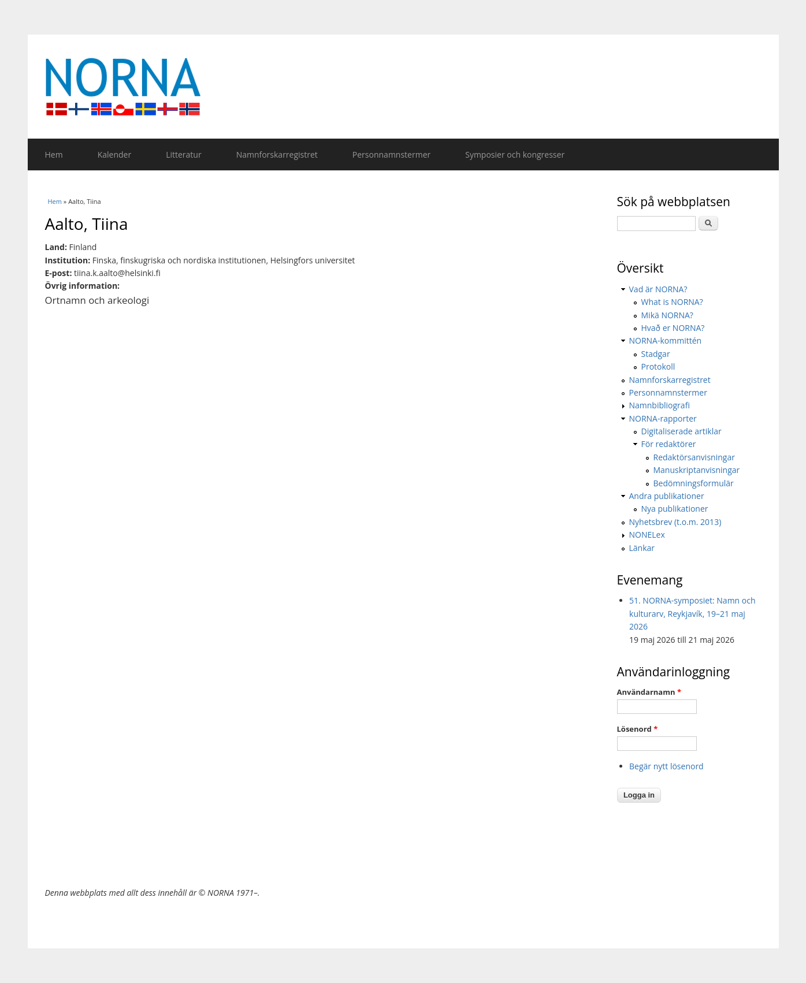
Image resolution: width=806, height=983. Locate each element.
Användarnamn (649, 692)
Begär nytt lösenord (666, 766)
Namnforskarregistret (277, 154)
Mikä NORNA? (667, 315)
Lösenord (637, 729)
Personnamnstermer (391, 154)
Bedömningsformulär (693, 483)
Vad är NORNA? (658, 289)
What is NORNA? (672, 301)
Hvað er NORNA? (673, 327)
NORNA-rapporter (663, 418)
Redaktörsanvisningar (694, 457)
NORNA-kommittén (665, 340)
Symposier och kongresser (514, 154)
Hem (54, 154)
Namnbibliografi (659, 405)
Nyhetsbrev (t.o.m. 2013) (675, 521)
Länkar (642, 547)
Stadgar (655, 353)
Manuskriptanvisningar (696, 469)
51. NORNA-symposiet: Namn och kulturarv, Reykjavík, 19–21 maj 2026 (692, 613)
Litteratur (183, 154)
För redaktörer (668, 443)
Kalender (114, 154)
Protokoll (658, 366)
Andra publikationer (666, 495)
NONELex (647, 534)
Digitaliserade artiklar (681, 431)
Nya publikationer (674, 508)
